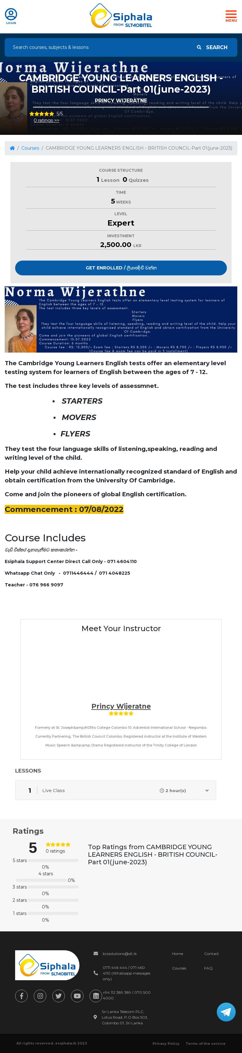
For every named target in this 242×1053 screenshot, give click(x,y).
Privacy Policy (166, 1043)
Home (177, 953)
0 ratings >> (46, 120)
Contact (211, 953)
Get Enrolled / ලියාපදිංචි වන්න (121, 268)
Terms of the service (206, 1043)
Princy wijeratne (121, 706)
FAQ (208, 968)
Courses (30, 148)
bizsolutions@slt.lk (120, 953)
